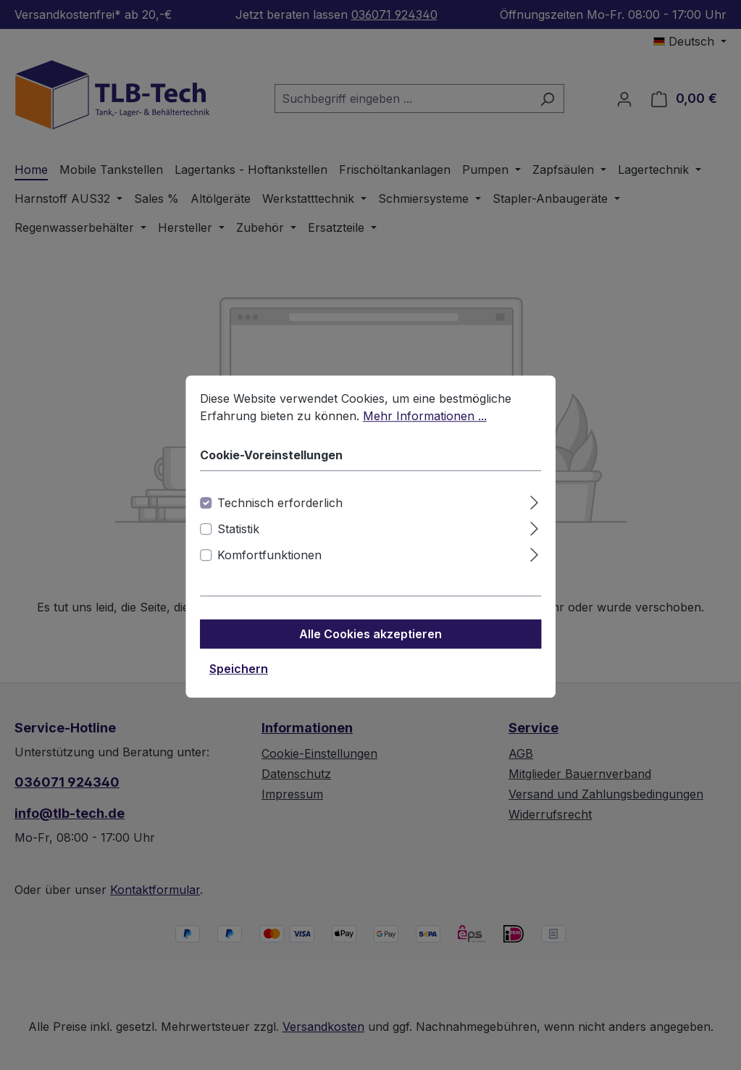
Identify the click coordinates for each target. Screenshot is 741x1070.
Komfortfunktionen (269, 571)
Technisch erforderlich (280, 519)
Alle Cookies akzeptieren (370, 650)
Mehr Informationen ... (425, 432)
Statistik (238, 545)
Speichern (238, 685)
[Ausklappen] (534, 517)
